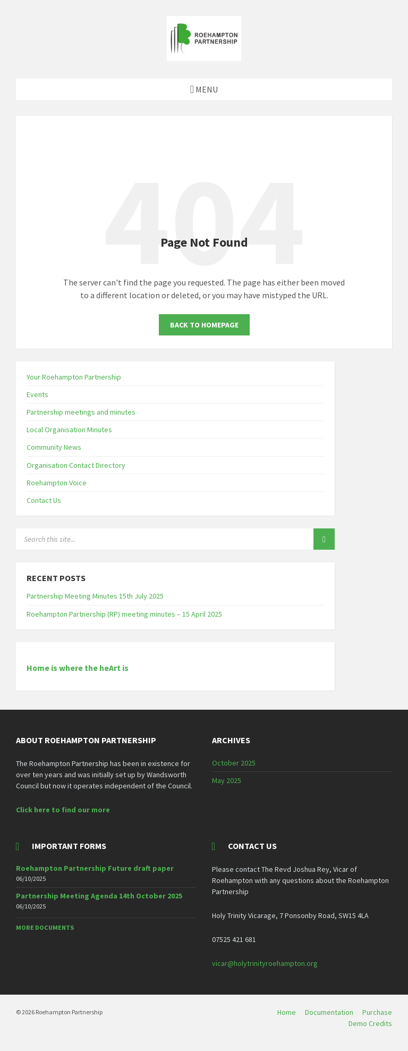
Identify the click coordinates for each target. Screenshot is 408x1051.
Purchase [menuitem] (377, 1012)
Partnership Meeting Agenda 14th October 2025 (99, 896)
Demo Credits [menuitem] (370, 1023)
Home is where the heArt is (78, 668)
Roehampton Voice (57, 482)
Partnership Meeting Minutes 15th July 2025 (95, 596)
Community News (54, 447)
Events (37, 394)
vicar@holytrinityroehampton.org (265, 963)
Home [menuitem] (286, 1012)
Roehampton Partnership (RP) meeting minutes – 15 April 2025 (124, 614)
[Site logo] (204, 58)
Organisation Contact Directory (76, 465)
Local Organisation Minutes (69, 429)
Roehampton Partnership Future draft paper (95, 868)
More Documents (45, 927)
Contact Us (44, 500)
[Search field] (149, 539)
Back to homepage (204, 325)
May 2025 (226, 780)
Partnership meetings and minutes (81, 412)
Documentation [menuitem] (329, 1012)
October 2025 (234, 763)
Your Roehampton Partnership (74, 377)
